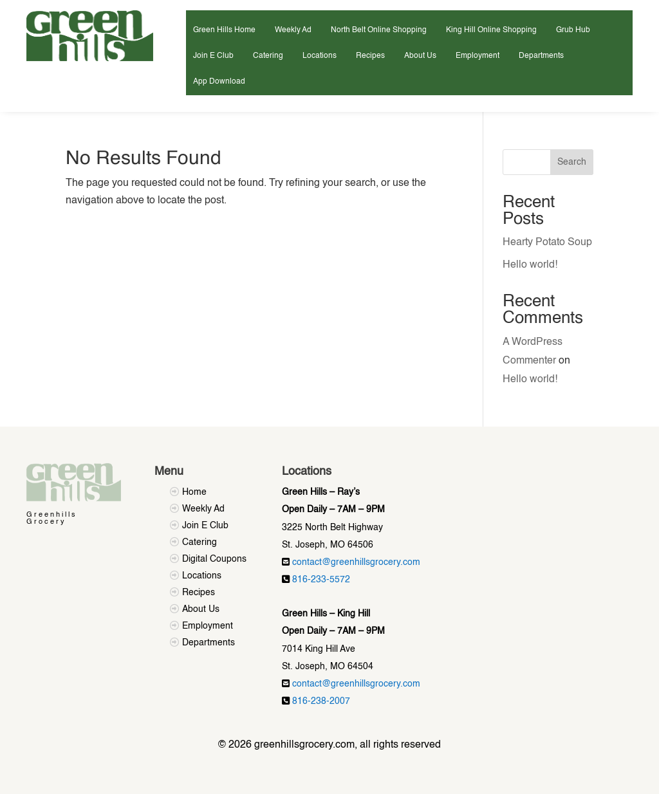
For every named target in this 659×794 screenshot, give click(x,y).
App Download (219, 82)
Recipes (370, 56)
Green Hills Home (224, 30)
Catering (268, 56)
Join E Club (213, 56)
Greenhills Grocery (51, 519)
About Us (420, 56)
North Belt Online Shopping (379, 30)
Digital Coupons (214, 559)
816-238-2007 (321, 701)
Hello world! (530, 265)
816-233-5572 (321, 579)
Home (194, 492)
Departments (541, 56)
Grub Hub (573, 30)
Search (571, 162)
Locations (319, 56)
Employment (477, 56)
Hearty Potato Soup (547, 242)
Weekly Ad (293, 30)
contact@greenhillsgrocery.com (356, 562)
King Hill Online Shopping (491, 30)
